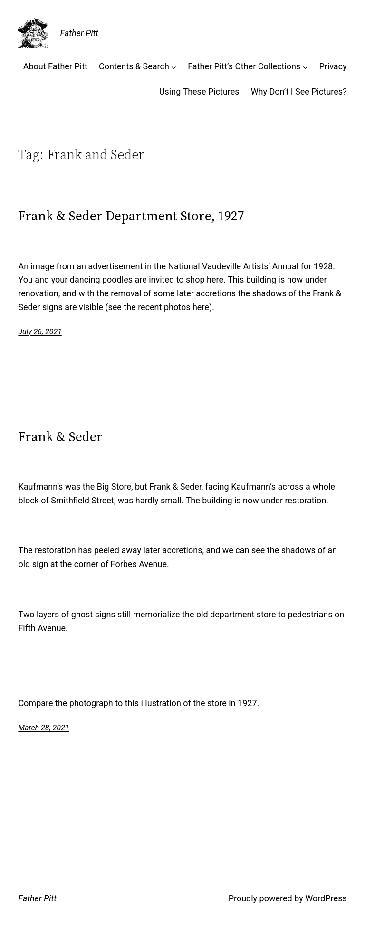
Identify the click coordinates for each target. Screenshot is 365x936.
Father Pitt (79, 33)
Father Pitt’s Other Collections (244, 66)
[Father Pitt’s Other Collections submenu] (305, 66)
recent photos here (173, 307)
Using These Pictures (199, 91)
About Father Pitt (55, 66)
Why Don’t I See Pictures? (299, 91)
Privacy (332, 66)
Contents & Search (134, 66)
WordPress (325, 898)
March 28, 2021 (43, 727)
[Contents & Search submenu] (173, 66)
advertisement (115, 266)
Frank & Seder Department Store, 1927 (131, 215)
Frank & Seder (60, 436)
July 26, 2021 (39, 331)
